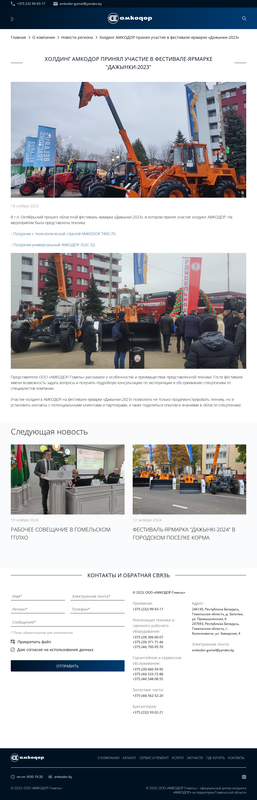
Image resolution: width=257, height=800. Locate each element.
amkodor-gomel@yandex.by (77, 4)
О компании (43, 37)
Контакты (236, 758)
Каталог (129, 758)
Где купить (215, 758)
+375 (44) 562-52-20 (148, 695)
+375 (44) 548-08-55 (148, 679)
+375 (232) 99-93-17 (148, 609)
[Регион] (38, 608)
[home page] (130, 18)
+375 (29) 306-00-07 (148, 637)
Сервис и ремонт (154, 758)
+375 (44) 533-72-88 (148, 674)
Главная (18, 37)
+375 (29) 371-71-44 (148, 642)
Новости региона (77, 37)
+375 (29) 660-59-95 (148, 669)
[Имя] (38, 595)
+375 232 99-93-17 (28, 4)
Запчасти (195, 758)
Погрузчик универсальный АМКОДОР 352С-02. (54, 244)
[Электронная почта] (97, 595)
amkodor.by (60, 777)
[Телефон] (97, 608)
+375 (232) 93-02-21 (148, 712)
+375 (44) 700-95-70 (148, 647)
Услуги (178, 758)
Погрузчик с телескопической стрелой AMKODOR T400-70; (64, 233)
